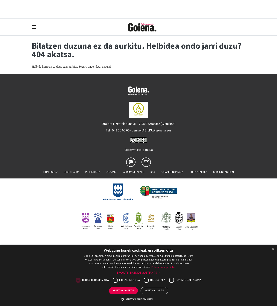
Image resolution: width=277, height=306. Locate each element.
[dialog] (138, 275)
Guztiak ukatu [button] (154, 290)
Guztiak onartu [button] (123, 290)
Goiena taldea (198, 172)
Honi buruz (50, 172)
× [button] (272, 249)
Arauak (111, 172)
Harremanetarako (133, 172)
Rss (152, 172)
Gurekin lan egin (223, 172)
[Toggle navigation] (34, 27)
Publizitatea (93, 172)
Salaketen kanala (172, 172)
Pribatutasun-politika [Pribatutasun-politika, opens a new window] (163, 267)
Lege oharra (71, 172)
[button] (138, 273)
